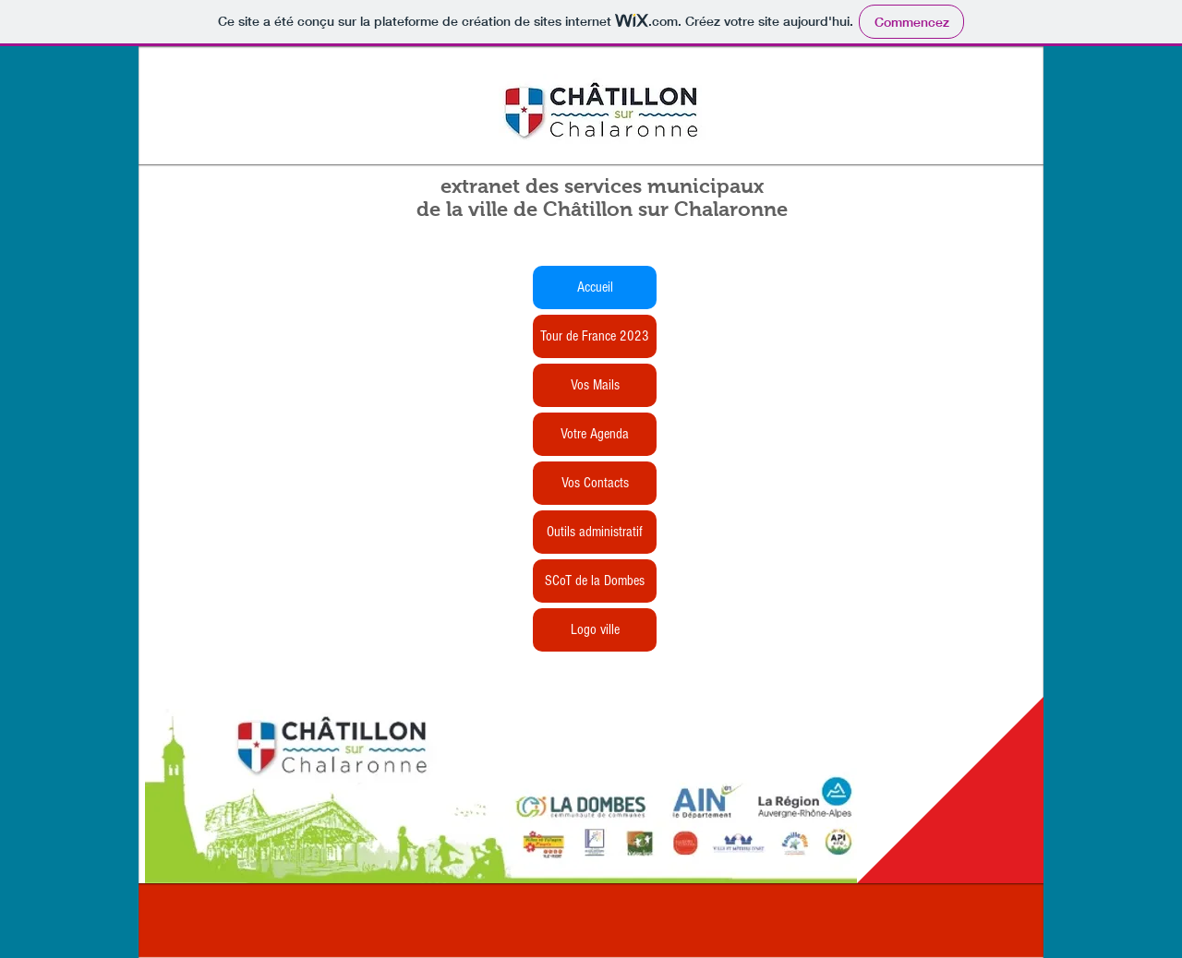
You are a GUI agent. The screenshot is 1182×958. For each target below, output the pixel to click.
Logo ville (595, 629)
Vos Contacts (595, 482)
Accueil (595, 287)
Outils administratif (595, 531)
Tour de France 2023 (594, 336)
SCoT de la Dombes (595, 580)
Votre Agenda (595, 433)
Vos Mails (595, 385)
